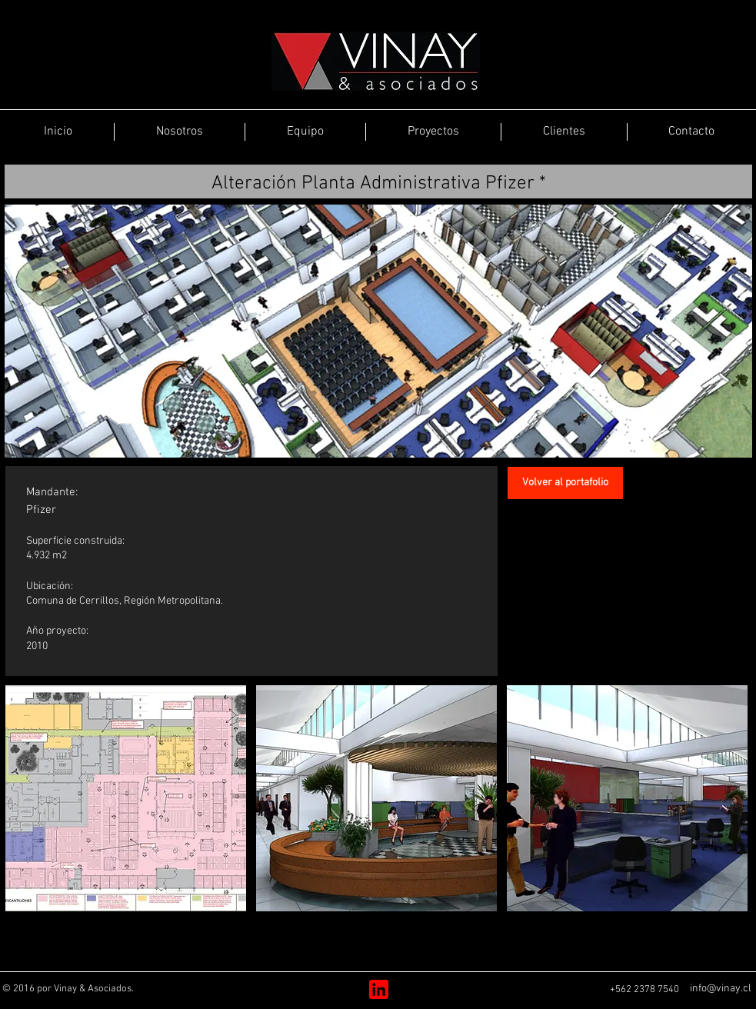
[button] (125, 798)
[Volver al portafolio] (565, 483)
